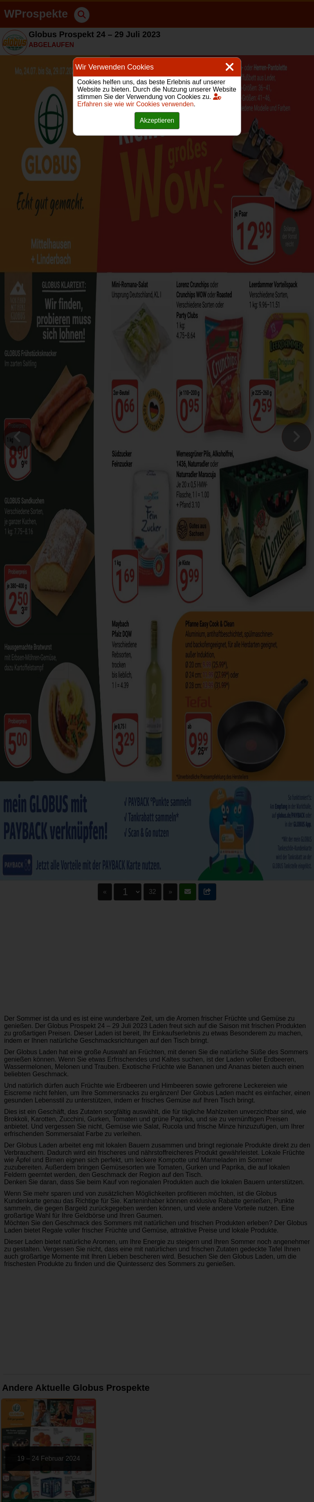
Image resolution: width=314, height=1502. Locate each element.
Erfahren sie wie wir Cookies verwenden (149, 100)
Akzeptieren (157, 120)
